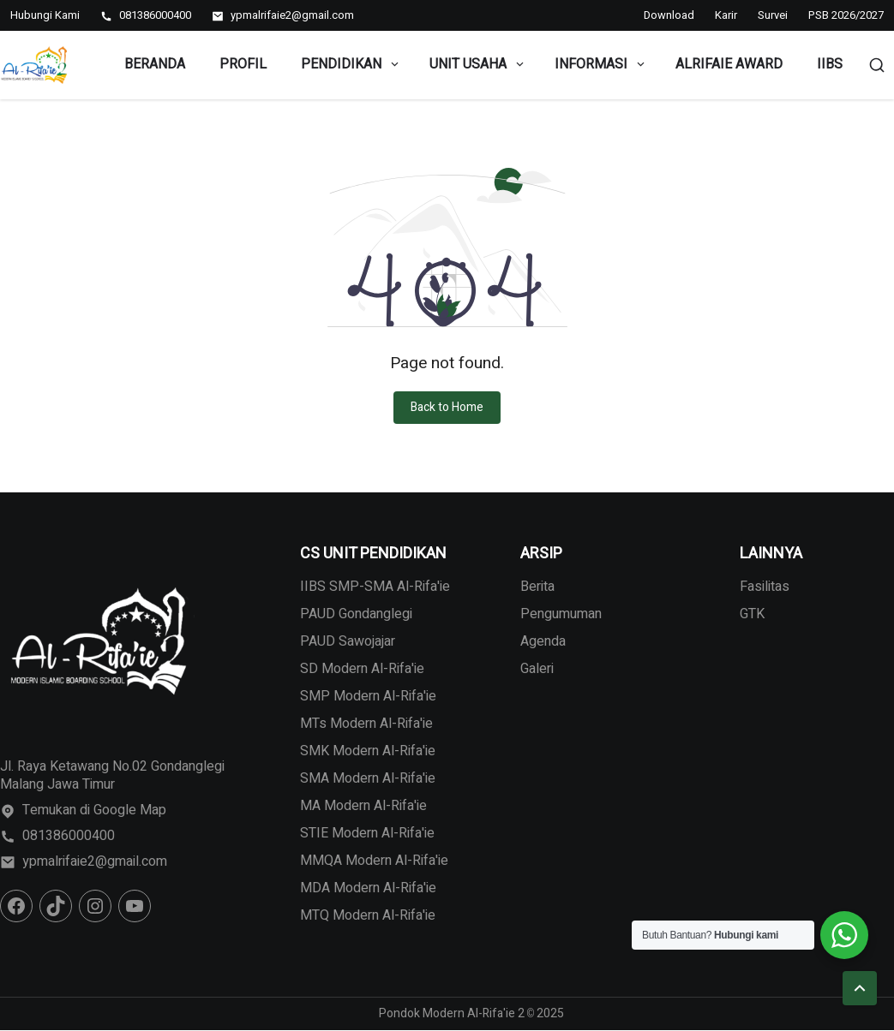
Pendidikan (351, 64)
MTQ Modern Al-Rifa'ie (367, 915)
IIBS (830, 64)
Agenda (543, 641)
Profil (243, 64)
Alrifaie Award (729, 64)
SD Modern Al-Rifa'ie (362, 669)
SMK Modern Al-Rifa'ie (367, 751)
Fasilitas (764, 586)
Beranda (154, 64)
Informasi (601, 64)
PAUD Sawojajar (347, 641)
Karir (726, 15)
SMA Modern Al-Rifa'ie (367, 778)
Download (669, 15)
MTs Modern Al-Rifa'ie (366, 723)
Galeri (537, 669)
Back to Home (447, 407)
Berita (537, 586)
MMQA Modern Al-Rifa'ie (374, 860)
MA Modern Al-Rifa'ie (363, 806)
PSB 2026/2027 (846, 15)
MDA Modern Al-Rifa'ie (368, 888)
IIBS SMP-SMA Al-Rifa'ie (375, 586)
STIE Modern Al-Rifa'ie (367, 833)
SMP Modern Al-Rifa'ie (368, 696)
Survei (773, 15)
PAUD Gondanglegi (356, 614)
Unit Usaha (477, 64)
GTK (752, 614)
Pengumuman (561, 614)
